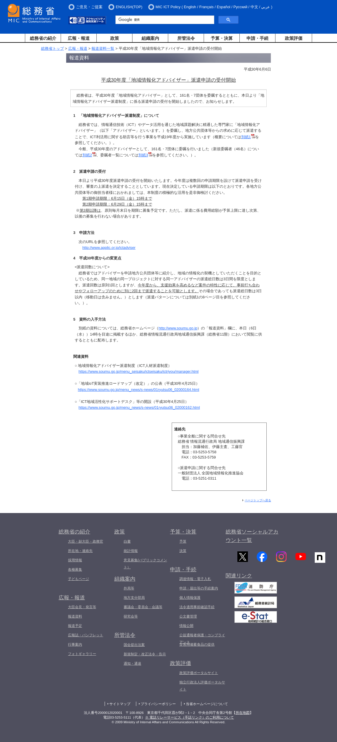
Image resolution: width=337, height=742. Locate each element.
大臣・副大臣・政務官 (85, 541)
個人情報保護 (189, 598)
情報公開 (186, 626)
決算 (182, 551)
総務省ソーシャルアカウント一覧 (252, 536)
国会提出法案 (134, 645)
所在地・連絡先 (80, 551)
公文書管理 (188, 616)
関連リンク (239, 577)
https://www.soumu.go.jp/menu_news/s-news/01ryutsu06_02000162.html (139, 407)
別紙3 (145, 155)
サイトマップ (119, 704)
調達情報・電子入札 (195, 579)
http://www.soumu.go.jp (178, 328)
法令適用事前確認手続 (197, 607)
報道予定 (75, 626)
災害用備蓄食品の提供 (197, 644)
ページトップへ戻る (258, 500)
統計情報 (131, 551)
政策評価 (293, 38)
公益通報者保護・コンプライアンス (202, 638)
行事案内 (75, 644)
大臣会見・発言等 (82, 607)
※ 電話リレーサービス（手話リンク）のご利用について (189, 717)
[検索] (164, 20)
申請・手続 (257, 38)
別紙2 (89, 155)
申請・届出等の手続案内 (198, 588)
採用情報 (75, 560)
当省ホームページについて (207, 704)
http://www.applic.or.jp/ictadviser (108, 247)
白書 (127, 541)
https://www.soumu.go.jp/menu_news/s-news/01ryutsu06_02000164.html (138, 389)
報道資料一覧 (102, 48)
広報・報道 (79, 38)
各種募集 (75, 569)
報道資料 (75, 616)
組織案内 (150, 38)
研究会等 (131, 616)
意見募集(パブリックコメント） (145, 563)
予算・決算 (222, 38)
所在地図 (243, 712)
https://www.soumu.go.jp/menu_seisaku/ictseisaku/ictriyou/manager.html (139, 371)
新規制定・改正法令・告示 (145, 654)
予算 (182, 541)
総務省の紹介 (43, 38)
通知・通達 (132, 663)
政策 (114, 38)
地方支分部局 (134, 598)
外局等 (129, 588)
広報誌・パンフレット (85, 635)
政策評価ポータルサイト (198, 673)
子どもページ (78, 579)
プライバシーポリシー (158, 704)
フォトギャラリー (82, 654)
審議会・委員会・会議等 (143, 607)
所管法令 (186, 38)
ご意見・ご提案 (89, 7)
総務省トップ (52, 48)
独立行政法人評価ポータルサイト (202, 685)
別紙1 (248, 137)
